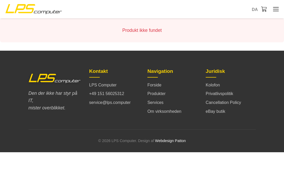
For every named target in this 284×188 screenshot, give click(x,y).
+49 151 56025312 (106, 93)
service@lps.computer (110, 102)
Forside (154, 85)
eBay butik (215, 111)
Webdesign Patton (170, 141)
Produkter (156, 93)
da (255, 9)
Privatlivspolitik (219, 93)
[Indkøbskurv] (264, 9)
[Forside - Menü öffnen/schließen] (274, 9)
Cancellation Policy (223, 102)
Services (155, 102)
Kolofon (213, 85)
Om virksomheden (164, 111)
